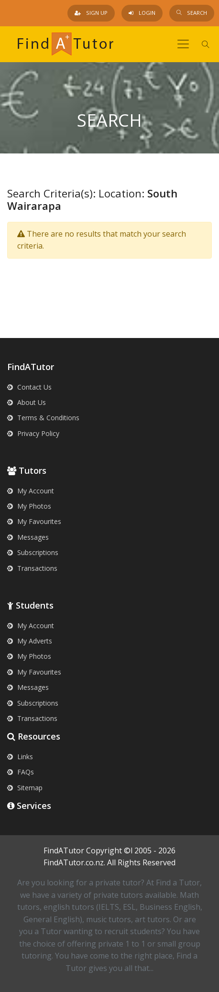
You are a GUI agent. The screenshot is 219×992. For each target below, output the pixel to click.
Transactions (32, 568)
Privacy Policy (33, 433)
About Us (26, 402)
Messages (28, 537)
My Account (30, 490)
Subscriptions (32, 552)
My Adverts (29, 640)
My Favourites (34, 521)
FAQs (20, 771)
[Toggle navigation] (183, 44)
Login (142, 12)
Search (191, 12)
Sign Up (91, 12)
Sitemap (25, 787)
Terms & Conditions (43, 417)
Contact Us (29, 387)
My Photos (29, 506)
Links (20, 756)
